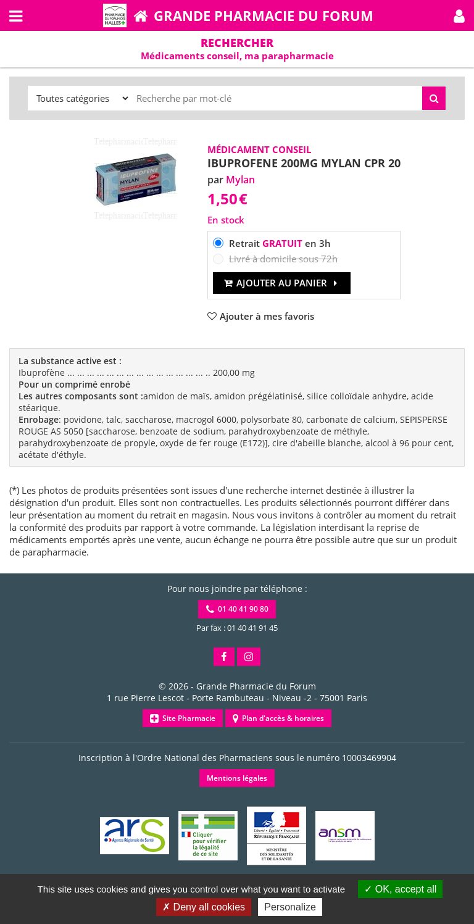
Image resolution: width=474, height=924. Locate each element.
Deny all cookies (203, 907)
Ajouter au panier (281, 283)
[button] (459, 15)
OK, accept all (400, 889)
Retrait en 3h (280, 243)
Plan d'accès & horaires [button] (278, 718)
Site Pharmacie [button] (182, 718)
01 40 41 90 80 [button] (237, 609)
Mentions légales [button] (237, 778)
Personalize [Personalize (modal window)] (290, 907)
